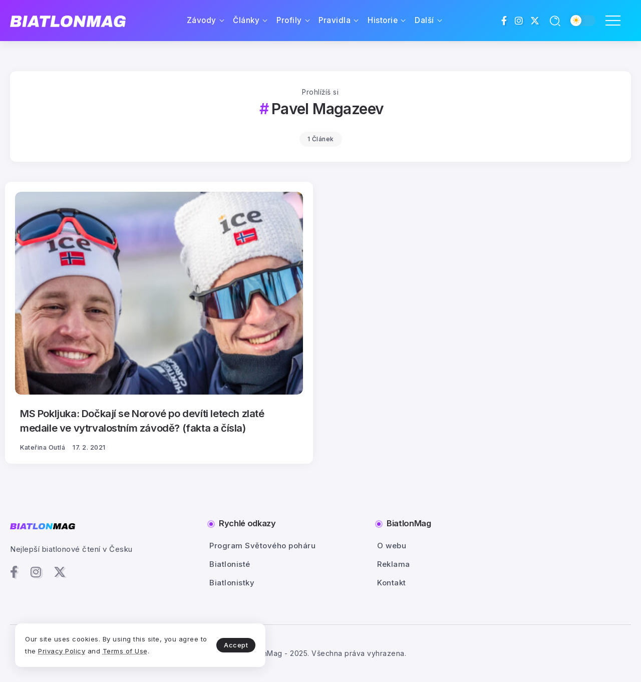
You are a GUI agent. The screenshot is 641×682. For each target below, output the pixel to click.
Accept (236, 645)
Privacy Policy (61, 651)
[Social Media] (504, 20)
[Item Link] (159, 293)
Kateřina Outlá (42, 447)
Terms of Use (125, 651)
